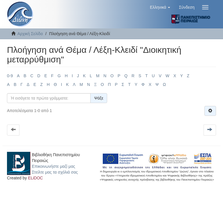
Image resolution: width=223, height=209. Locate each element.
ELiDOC (35, 178)
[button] (160, 7)
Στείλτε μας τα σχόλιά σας (55, 172)
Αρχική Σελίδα (30, 33)
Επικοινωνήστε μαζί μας (53, 166)
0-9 (10, 75)
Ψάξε (98, 98)
